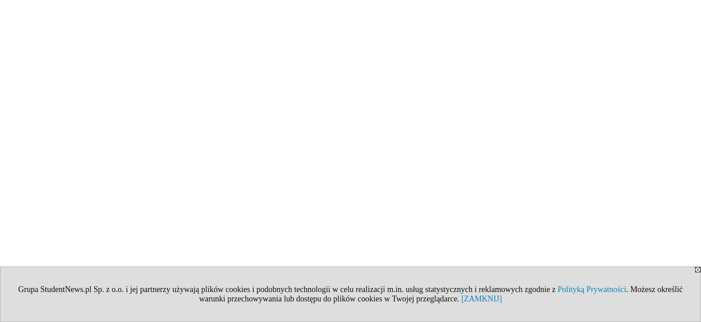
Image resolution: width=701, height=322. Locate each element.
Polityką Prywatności (591, 289)
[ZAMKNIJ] (481, 298)
